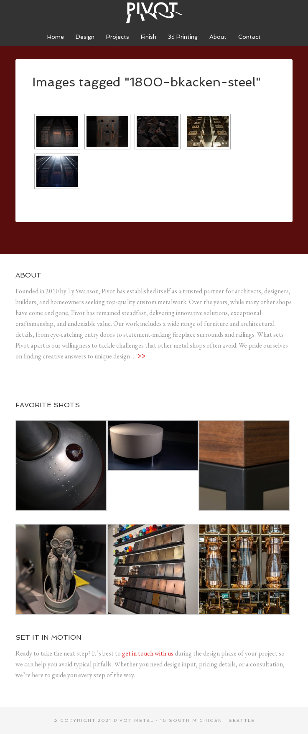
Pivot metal (134, 720)
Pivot (154, 12)
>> (141, 356)
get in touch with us (147, 653)
